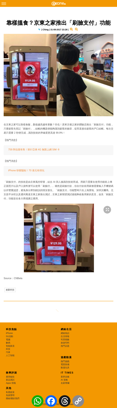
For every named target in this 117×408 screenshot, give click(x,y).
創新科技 (10, 290)
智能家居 (10, 346)
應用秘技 (10, 377)
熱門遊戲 (65, 361)
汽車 (8, 352)
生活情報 (65, 336)
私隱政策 (10, 392)
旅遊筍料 (65, 342)
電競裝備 (65, 364)
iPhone (9, 333)
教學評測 (11, 372)
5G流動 (9, 336)
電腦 (8, 339)
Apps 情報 (11, 383)
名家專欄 (65, 383)
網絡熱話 (65, 333)
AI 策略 (64, 380)
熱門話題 (65, 346)
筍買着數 (65, 339)
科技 (8, 349)
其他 (8, 388)
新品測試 (10, 380)
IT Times (67, 372)
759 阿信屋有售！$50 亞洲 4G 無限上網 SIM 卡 (34, 149)
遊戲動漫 (66, 357)
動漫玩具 (65, 367)
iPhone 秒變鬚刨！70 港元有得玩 (26, 170)
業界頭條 (65, 377)
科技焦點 (11, 329)
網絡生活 (66, 329)
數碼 (8, 342)
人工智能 (10, 355)
